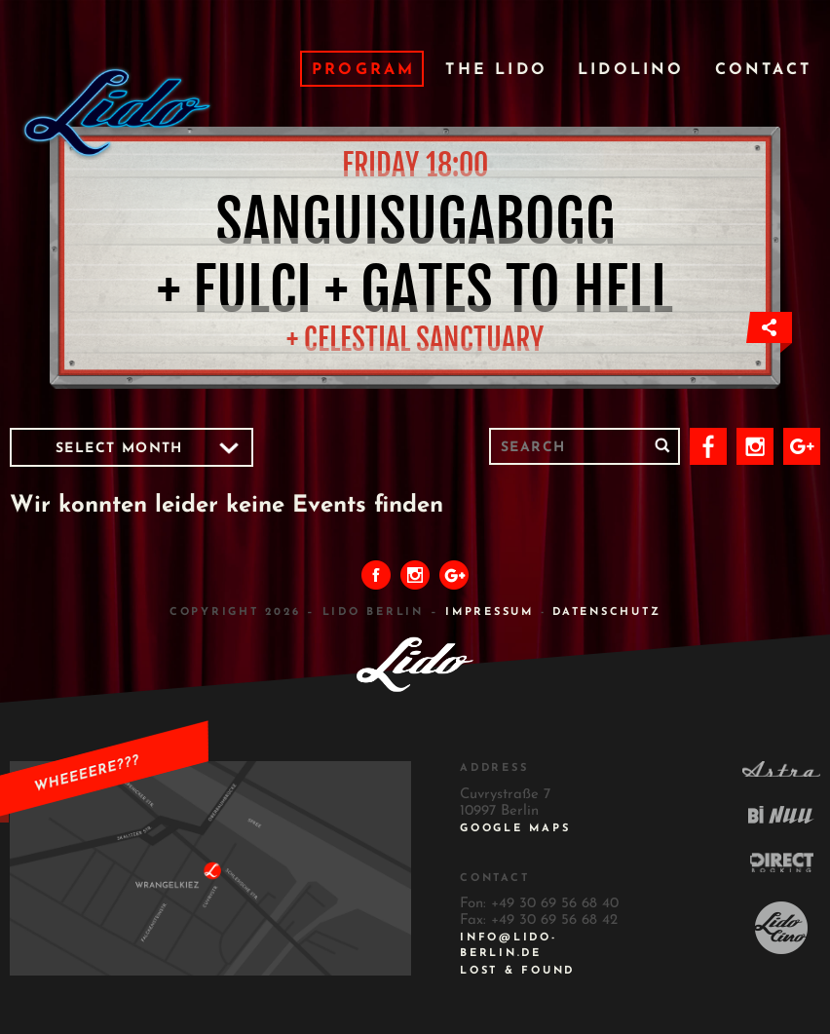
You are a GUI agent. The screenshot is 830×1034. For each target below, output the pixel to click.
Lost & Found (517, 971)
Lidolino (631, 70)
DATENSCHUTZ (606, 612)
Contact (763, 70)
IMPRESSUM (489, 612)
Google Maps (515, 828)
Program (363, 70)
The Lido (496, 70)
